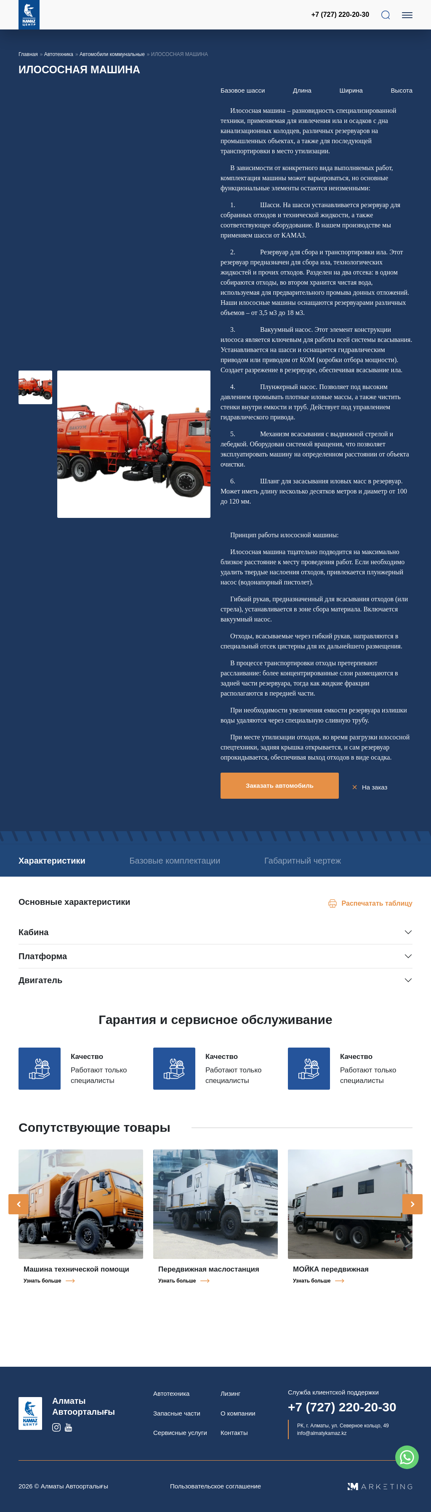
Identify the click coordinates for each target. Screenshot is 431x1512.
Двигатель (40, 989)
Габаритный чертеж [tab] (57, 869)
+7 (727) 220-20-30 (341, 14)
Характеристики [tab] (52, 857)
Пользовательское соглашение (215, 1486)
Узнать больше (42, 1290)
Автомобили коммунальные (112, 54)
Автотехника (58, 54)
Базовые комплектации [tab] (198, 857)
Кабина (33, 941)
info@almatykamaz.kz (322, 1433)
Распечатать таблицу (377, 912)
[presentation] (18, 1213)
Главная (28, 54)
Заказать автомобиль (280, 785)
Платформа (43, 965)
